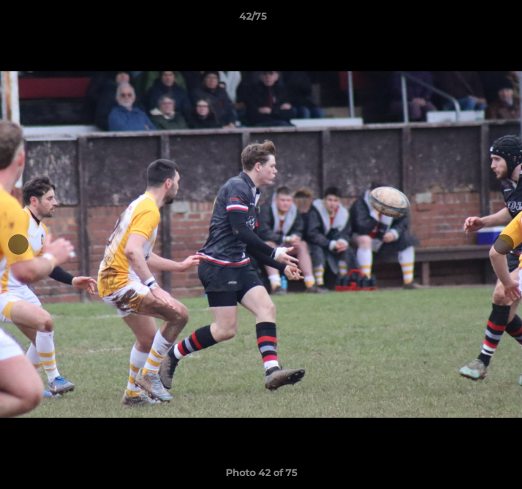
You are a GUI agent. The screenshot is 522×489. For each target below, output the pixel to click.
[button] (473, 20)
